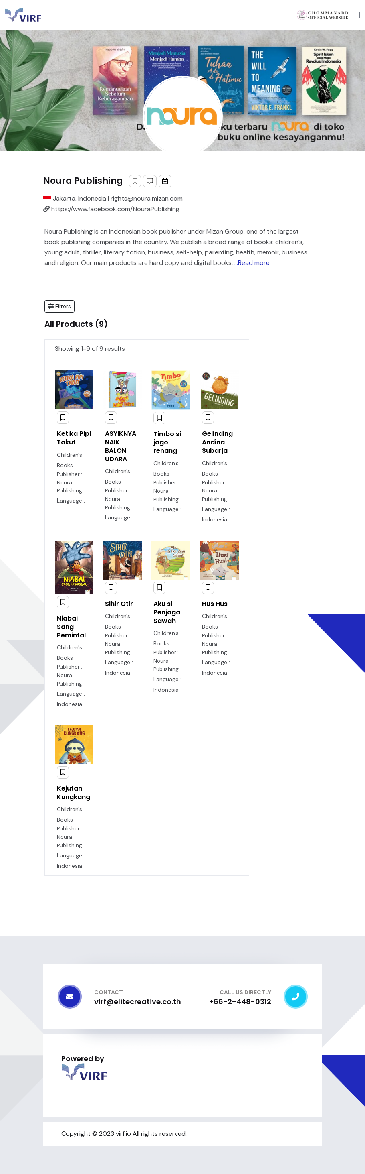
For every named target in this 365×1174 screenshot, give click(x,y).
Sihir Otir (119, 603)
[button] (59, 306)
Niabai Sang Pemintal (71, 627)
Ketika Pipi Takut (74, 438)
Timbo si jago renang (167, 442)
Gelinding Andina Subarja (217, 442)
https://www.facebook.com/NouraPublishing (111, 209)
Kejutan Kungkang (73, 793)
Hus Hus (215, 603)
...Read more (252, 262)
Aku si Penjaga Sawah (166, 612)
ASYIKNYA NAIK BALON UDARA (120, 446)
